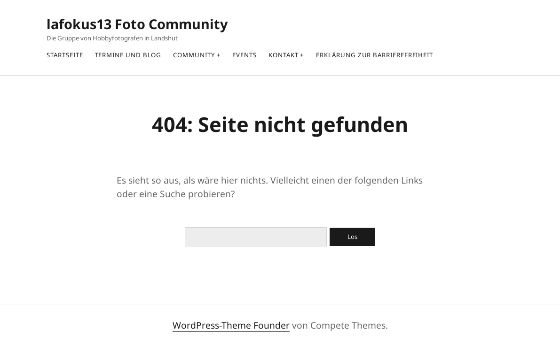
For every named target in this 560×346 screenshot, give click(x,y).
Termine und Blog (128, 55)
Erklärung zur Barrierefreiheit (374, 55)
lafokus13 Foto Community (137, 24)
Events (244, 55)
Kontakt (283, 55)
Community (193, 55)
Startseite (65, 55)
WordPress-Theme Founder (231, 325)
